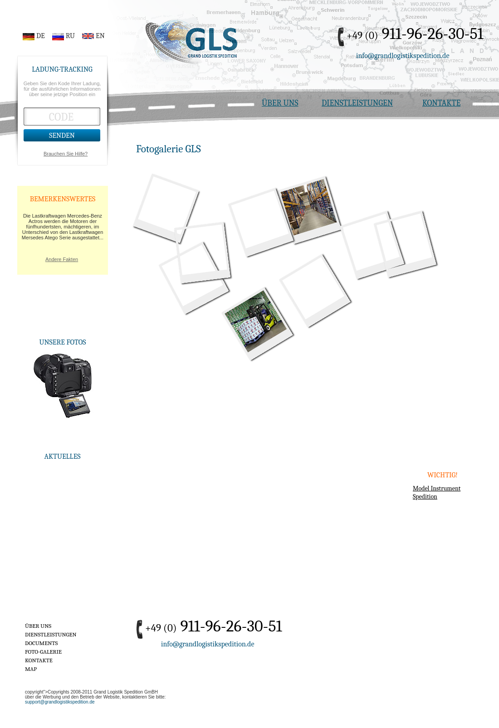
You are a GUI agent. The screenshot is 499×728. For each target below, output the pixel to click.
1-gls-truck (167, 205)
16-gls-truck (201, 249)
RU (70, 36)
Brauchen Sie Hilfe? (66, 153)
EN (100, 36)
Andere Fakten (61, 259)
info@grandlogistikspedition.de (403, 55)
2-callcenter (371, 242)
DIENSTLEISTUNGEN (357, 103)
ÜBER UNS (280, 103)
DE (40, 36)
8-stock (256, 321)
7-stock (308, 207)
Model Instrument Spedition (436, 492)
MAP (31, 668)
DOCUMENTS (41, 643)
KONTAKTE (441, 103)
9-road (404, 241)
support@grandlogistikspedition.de (60, 701)
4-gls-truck (313, 288)
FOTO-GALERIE (43, 651)
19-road (260, 219)
